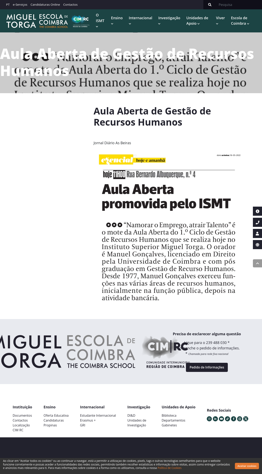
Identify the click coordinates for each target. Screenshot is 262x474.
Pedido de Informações (207, 368)
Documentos (22, 417)
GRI (82, 427)
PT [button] (8, 4)
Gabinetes (169, 427)
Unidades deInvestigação (136, 424)
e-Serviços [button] (20, 4)
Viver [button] (220, 18)
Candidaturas (53, 422)
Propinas (50, 427)
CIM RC (18, 432)
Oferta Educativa (56, 417)
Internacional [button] (141, 18)
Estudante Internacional (98, 417)
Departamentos (173, 422)
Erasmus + (88, 422)
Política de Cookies (184, 468)
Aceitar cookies (247, 466)
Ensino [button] (117, 18)
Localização (21, 427)
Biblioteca (169, 417)
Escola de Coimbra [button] (239, 21)
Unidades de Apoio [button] (198, 21)
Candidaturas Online (45, 4)
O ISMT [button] (101, 18)
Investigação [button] (170, 18)
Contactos (70, 4)
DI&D (131, 417)
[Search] (239, 4)
